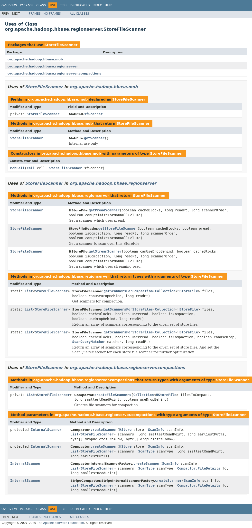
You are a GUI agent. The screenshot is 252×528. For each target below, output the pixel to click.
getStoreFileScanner (117, 228)
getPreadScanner (104, 210)
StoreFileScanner (60, 45)
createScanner (104, 430)
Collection (165, 291)
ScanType (146, 451)
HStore (125, 430)
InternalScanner (46, 430)
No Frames (52, 13)
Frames (35, 13)
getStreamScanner (105, 251)
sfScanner (93, 114)
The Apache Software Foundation (60, 523)
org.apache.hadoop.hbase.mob (35, 59)
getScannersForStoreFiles (128, 309)
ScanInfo (156, 430)
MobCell (17, 168)
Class (41, 5)
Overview (9, 5)
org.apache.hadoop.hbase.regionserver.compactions (54, 73)
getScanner (94, 138)
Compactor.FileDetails (198, 468)
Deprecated (80, 5)
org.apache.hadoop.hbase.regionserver (43, 66)
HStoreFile (187, 291)
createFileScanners (112, 395)
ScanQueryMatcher (88, 342)
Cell (31, 168)
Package (26, 5)
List (29, 291)
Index (97, 5)
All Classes (79, 13)
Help (108, 5)
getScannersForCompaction (128, 291)
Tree (63, 5)
